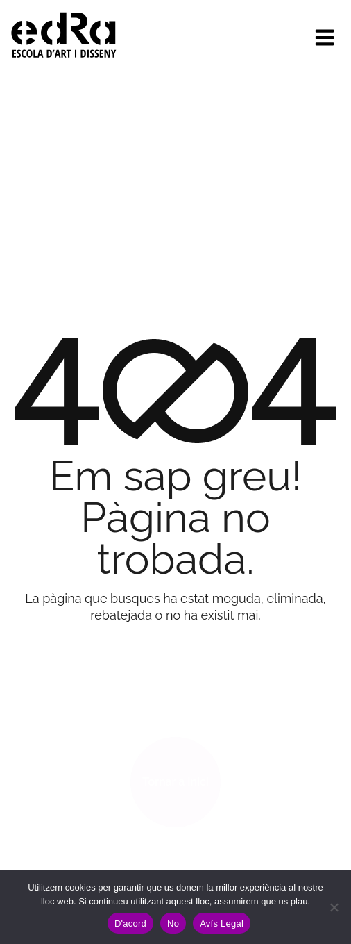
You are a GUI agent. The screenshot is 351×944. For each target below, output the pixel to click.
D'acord (130, 923)
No (173, 923)
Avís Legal (221, 923)
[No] (334, 907)
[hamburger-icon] (325, 37)
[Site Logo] (64, 33)
